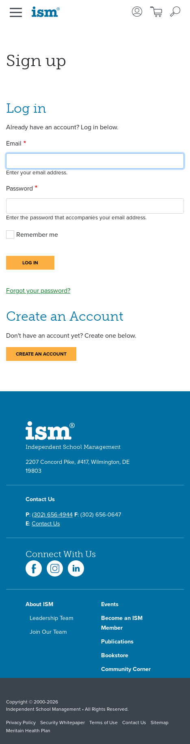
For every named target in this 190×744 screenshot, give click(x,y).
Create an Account (41, 354)
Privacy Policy (21, 722)
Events (110, 604)
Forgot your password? (38, 291)
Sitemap (159, 722)
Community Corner (126, 669)
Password (19, 188)
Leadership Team (51, 618)
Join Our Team (48, 631)
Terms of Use (103, 722)
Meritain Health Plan (28, 730)
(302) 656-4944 (52, 514)
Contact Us (46, 523)
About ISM (39, 604)
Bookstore (114, 655)
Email (14, 143)
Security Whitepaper (62, 722)
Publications (117, 641)
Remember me (37, 235)
